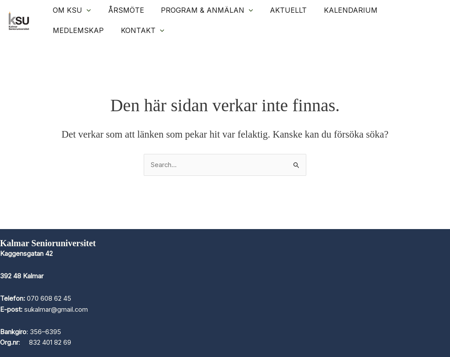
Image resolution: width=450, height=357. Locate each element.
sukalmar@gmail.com (56, 309)
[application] (85, 10)
